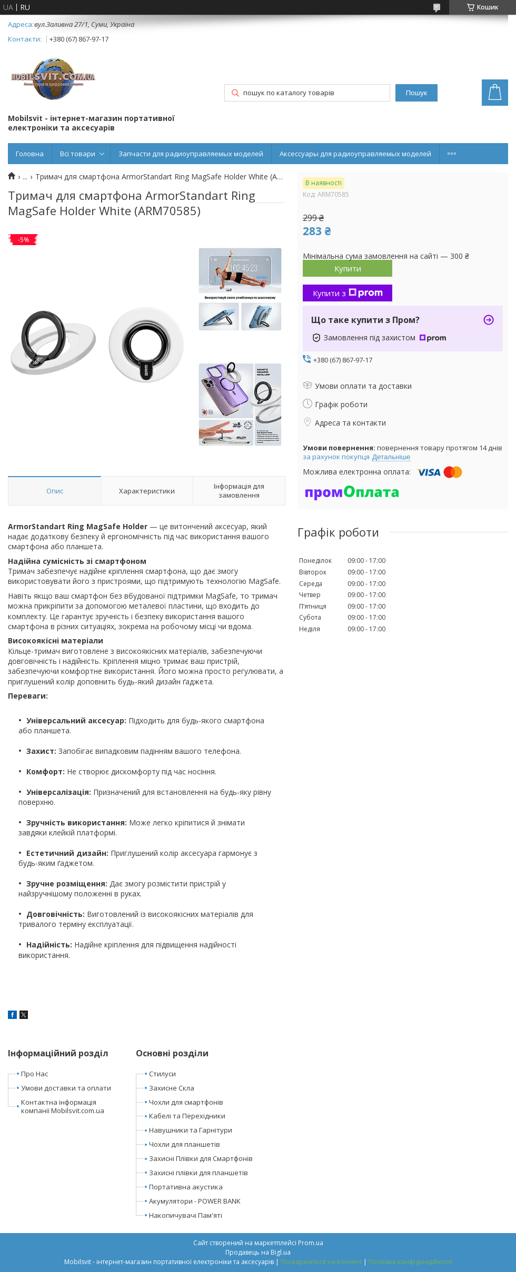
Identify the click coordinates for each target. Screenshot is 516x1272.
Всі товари (77, 153)
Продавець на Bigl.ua (258, 1252)
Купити (347, 268)
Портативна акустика (186, 1187)
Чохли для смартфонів (186, 1102)
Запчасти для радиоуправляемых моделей (190, 153)
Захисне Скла (171, 1088)
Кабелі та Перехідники (187, 1115)
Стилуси (162, 1073)
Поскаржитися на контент (321, 1261)
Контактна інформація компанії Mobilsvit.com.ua (62, 1106)
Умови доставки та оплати (66, 1088)
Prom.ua (310, 1242)
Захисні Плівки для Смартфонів (201, 1158)
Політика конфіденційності (410, 1261)
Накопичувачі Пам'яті (185, 1215)
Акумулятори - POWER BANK (195, 1201)
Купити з (348, 293)
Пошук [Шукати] (416, 93)
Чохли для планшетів (184, 1144)
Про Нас (34, 1073)
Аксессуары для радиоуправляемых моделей (355, 153)
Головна (30, 153)
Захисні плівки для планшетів (198, 1172)
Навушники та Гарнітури (190, 1130)
